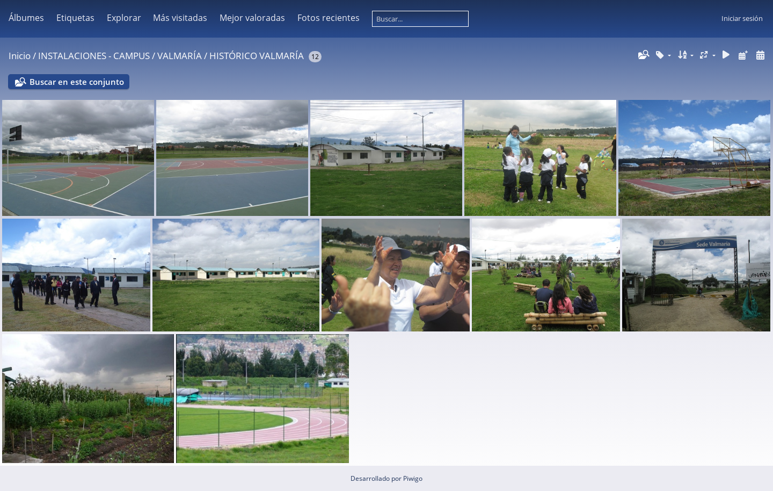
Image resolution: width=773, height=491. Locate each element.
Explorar (124, 18)
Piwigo (412, 478)
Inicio (20, 55)
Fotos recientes (328, 18)
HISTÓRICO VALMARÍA (256, 55)
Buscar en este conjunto (77, 81)
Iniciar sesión (742, 18)
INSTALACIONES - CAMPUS (94, 55)
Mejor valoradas (252, 18)
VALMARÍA (179, 55)
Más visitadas (180, 18)
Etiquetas (75, 18)
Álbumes (26, 18)
